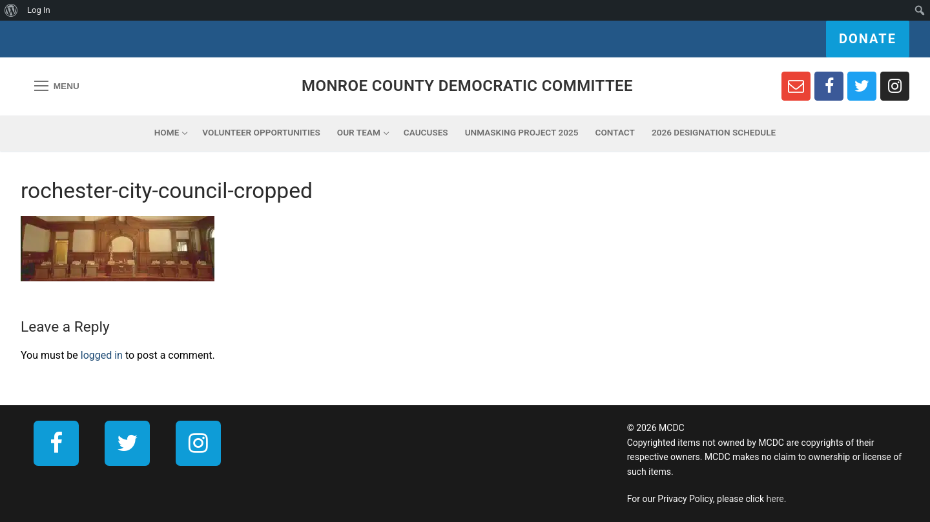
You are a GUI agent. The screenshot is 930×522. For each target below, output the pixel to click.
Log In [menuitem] (38, 10)
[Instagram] (894, 86)
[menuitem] (11, 10)
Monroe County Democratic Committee (467, 86)
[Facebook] (828, 86)
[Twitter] (861, 86)
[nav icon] (57, 86)
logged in (102, 355)
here (775, 499)
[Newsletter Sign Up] (796, 86)
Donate (867, 38)
